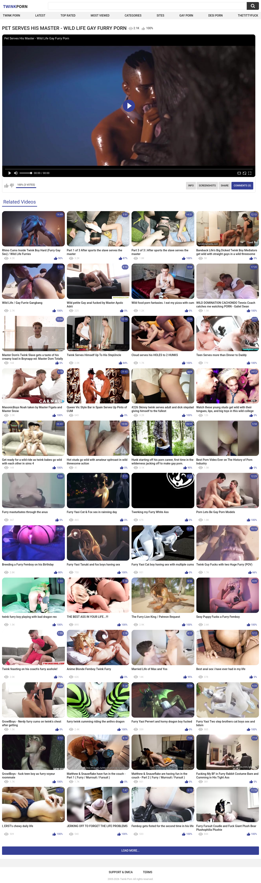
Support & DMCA (121, 872)
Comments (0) (242, 185)
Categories (133, 15)
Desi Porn (215, 15)
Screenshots (207, 185)
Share (225, 185)
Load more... (131, 850)
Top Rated (68, 15)
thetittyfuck (248, 15)
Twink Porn (11, 15)
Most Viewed (100, 15)
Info (191, 185)
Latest (40, 15)
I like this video (6, 186)
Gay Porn (186, 15)
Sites (160, 15)
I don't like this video (12, 186)
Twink (15, 6)
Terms (147, 872)
